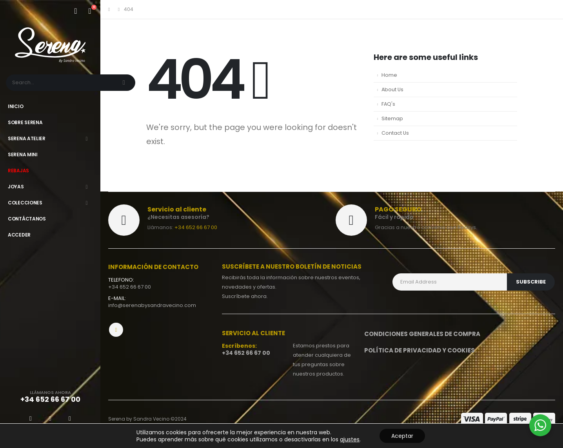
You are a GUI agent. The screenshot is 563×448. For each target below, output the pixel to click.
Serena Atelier (26, 138)
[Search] (124, 82)
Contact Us (395, 133)
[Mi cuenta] (75, 11)
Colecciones (25, 202)
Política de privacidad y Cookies (419, 350)
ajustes (350, 439)
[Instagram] (70, 418)
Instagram (116, 330)
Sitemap (392, 118)
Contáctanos (27, 218)
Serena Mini (23, 154)
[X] (50, 418)
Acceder (19, 234)
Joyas (16, 186)
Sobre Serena (25, 122)
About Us (392, 89)
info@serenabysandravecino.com (152, 305)
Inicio (15, 106)
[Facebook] (30, 418)
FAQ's (388, 104)
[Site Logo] (50, 45)
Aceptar (402, 436)
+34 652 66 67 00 (195, 227)
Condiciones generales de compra (422, 334)
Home (389, 75)
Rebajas (18, 170)
